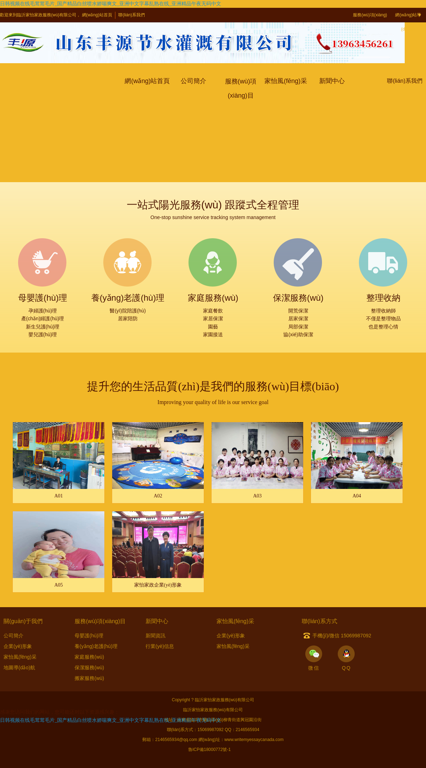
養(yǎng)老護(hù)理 (96, 646)
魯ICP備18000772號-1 (209, 749)
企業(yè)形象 (18, 646)
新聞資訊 (155, 635)
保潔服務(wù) (89, 667)
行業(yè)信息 (160, 646)
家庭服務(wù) (89, 657)
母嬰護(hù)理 (89, 635)
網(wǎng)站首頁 (97, 14)
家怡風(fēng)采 (20, 657)
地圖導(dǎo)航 (19, 667)
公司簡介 (13, 635)
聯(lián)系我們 (131, 14)
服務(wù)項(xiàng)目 (370, 22)
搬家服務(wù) (89, 678)
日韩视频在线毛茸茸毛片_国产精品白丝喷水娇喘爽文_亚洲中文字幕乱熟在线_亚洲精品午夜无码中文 (110, 3)
